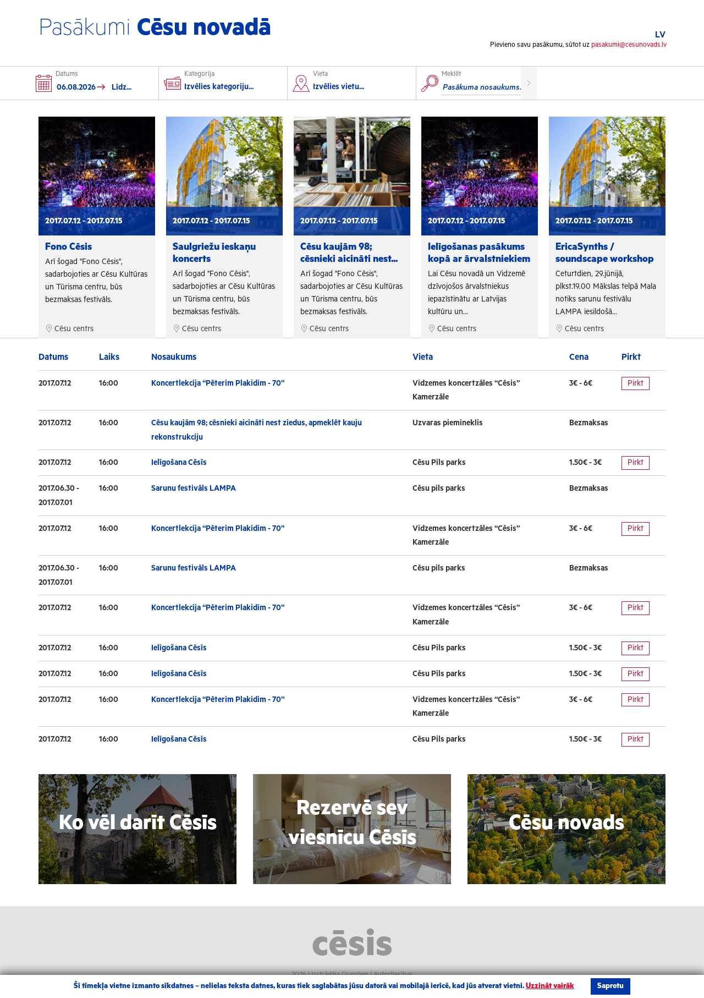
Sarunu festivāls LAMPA (193, 488)
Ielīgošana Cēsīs (179, 462)
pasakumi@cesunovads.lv (629, 45)
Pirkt (636, 383)
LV (660, 35)
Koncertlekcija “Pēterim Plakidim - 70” (217, 383)
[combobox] (355, 88)
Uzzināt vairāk (550, 986)
